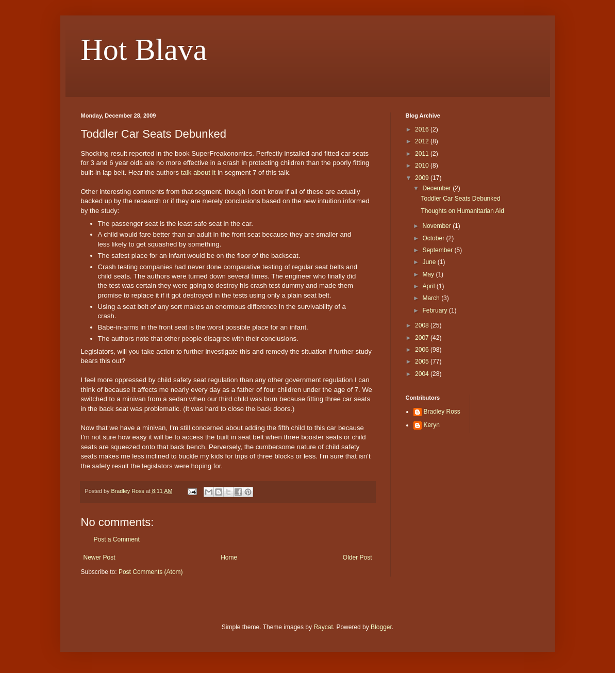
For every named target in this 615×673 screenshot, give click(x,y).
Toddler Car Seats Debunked (460, 198)
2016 (422, 129)
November (437, 225)
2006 (422, 349)
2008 (422, 325)
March (431, 298)
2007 (422, 337)
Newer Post (99, 557)
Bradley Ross (442, 411)
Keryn (432, 425)
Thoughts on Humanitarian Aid (462, 211)
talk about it (198, 172)
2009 (422, 178)
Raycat (323, 627)
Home (229, 557)
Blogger (381, 627)
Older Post (357, 557)
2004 (422, 373)
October (434, 238)
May (429, 274)
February (435, 310)
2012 (422, 141)
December (437, 188)
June (429, 262)
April (429, 286)
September (438, 250)
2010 (422, 165)
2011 (422, 153)
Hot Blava (144, 49)
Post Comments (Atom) (151, 572)
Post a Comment (117, 539)
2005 (422, 361)
